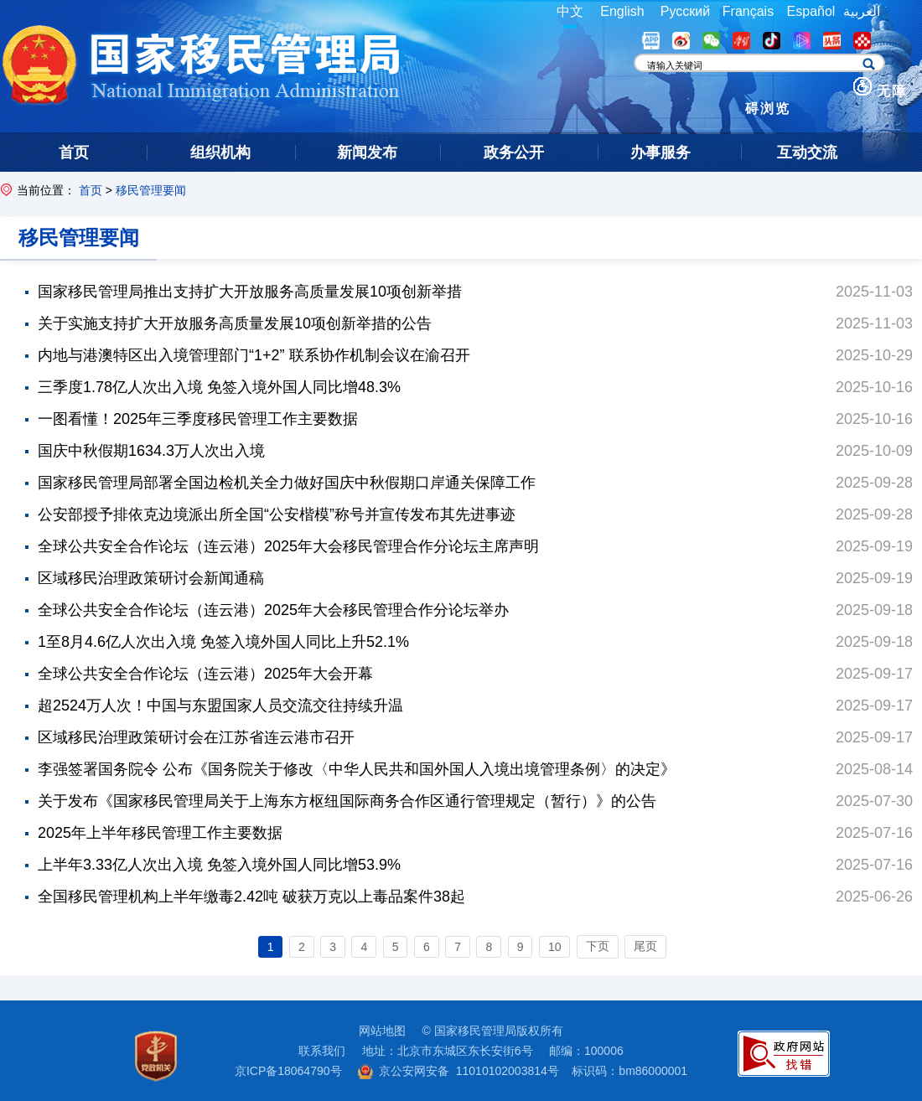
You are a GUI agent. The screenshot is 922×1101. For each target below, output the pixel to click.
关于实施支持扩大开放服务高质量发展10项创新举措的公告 (235, 323)
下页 (597, 946)
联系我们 (321, 1050)
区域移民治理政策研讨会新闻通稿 (151, 578)
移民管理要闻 (151, 190)
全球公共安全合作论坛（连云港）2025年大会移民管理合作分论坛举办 (273, 610)
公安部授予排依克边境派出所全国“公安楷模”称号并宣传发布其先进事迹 (276, 514)
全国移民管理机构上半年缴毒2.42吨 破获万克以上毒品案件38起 (251, 896)
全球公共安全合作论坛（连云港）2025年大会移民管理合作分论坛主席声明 (288, 546)
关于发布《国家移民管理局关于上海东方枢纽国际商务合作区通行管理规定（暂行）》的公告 (347, 801)
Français (748, 11)
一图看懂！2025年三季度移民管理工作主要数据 (198, 419)
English (622, 11)
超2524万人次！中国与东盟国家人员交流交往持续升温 (220, 705)
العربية (861, 11)
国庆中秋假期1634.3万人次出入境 (151, 450)
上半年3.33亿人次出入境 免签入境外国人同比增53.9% (219, 864)
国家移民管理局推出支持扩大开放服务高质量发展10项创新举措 (250, 291)
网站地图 (382, 1030)
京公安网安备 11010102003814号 (458, 1071)
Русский (685, 11)
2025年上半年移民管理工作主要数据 (160, 832)
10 (555, 947)
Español (811, 11)
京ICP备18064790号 (288, 1071)
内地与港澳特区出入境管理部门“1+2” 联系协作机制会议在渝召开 (254, 355)
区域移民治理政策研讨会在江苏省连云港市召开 (196, 737)
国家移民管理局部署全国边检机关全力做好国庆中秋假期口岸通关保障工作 (287, 482)
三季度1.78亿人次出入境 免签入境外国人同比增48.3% (219, 387)
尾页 (645, 946)
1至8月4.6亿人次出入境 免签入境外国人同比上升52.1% (223, 641)
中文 (570, 11)
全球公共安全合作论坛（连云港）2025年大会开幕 (205, 673)
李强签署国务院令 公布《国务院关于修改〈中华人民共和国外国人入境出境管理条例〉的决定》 (357, 769)
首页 (90, 190)
